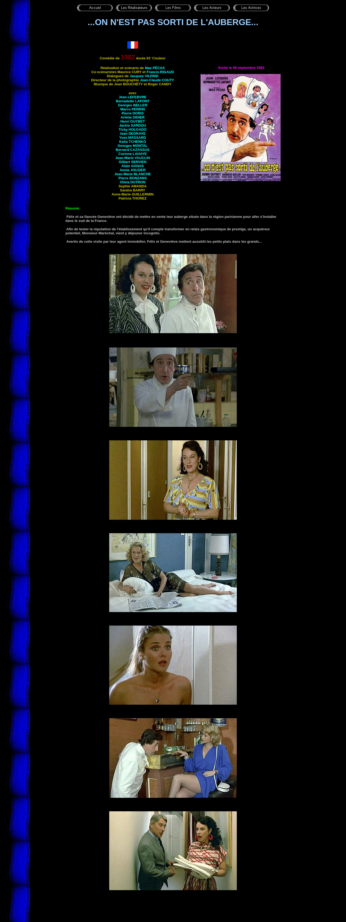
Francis (160, 72)
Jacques (144, 76)
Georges (132, 105)
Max (155, 68)
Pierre (133, 113)
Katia (132, 142)
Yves (132, 138)
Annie (132, 170)
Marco (132, 109)
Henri (132, 121)
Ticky (133, 129)
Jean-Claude (157, 80)
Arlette (133, 117)
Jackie (132, 125)
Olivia (132, 182)
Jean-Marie (132, 158)
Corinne (132, 154)
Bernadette (132, 101)
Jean (133, 97)
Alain (132, 166)
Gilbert (132, 162)
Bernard (132, 150)
